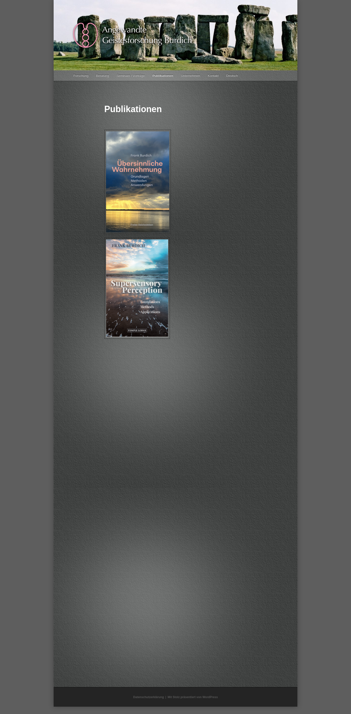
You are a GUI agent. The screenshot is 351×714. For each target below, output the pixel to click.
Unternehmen (190, 75)
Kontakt (213, 75)
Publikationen (163, 75)
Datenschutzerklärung (148, 697)
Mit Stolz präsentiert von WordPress (193, 697)
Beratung (102, 75)
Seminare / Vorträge (131, 75)
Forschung (80, 75)
